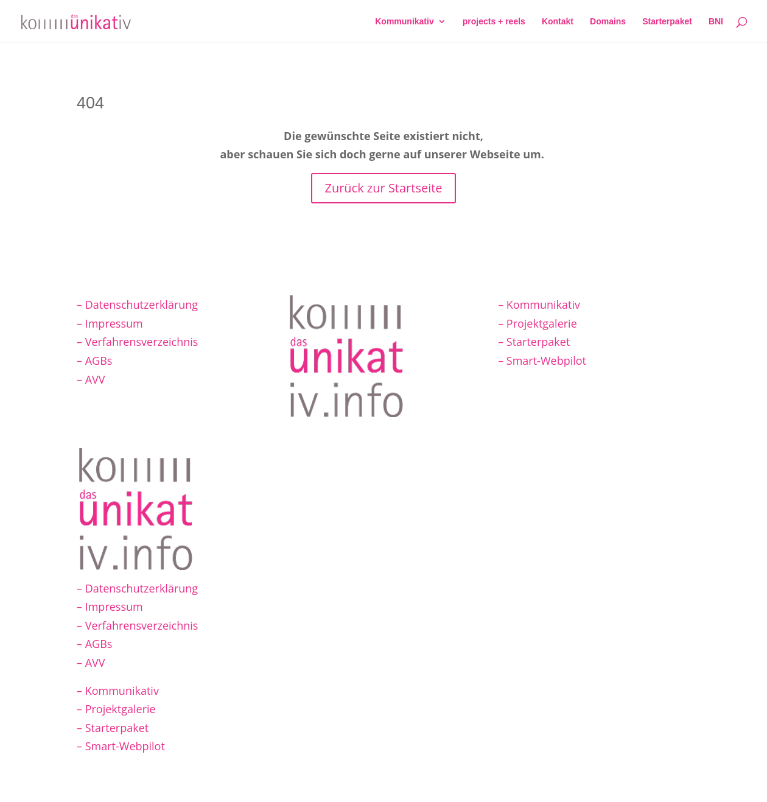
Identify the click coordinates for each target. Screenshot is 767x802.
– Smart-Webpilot (542, 360)
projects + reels (494, 21)
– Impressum (110, 323)
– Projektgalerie (537, 323)
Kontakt (557, 21)
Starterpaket (667, 21)
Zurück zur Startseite (383, 188)
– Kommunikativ (539, 304)
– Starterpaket (534, 341)
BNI (716, 21)
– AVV (91, 379)
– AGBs (94, 360)
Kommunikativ (404, 21)
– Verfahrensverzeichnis (137, 341)
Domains (608, 21)
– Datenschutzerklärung (137, 304)
